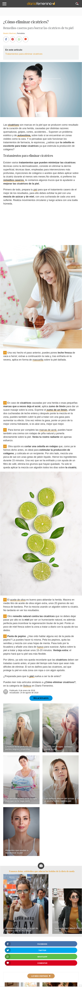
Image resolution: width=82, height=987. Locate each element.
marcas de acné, (48, 430)
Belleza (27, 685)
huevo (40, 646)
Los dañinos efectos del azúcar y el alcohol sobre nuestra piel (60, 799)
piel (35, 189)
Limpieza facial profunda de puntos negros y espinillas (18, 747)
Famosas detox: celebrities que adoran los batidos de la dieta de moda (41, 871)
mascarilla (38, 359)
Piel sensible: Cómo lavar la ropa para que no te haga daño (21, 799)
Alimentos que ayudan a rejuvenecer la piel (16, 851)
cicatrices (13, 124)
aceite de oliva (18, 599)
